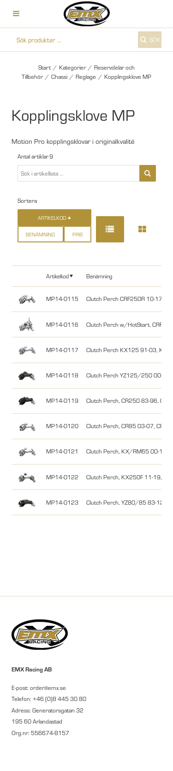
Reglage (86, 76)
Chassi (59, 76)
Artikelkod (57, 276)
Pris (77, 234)
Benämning (40, 234)
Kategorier (72, 67)
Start (44, 67)
